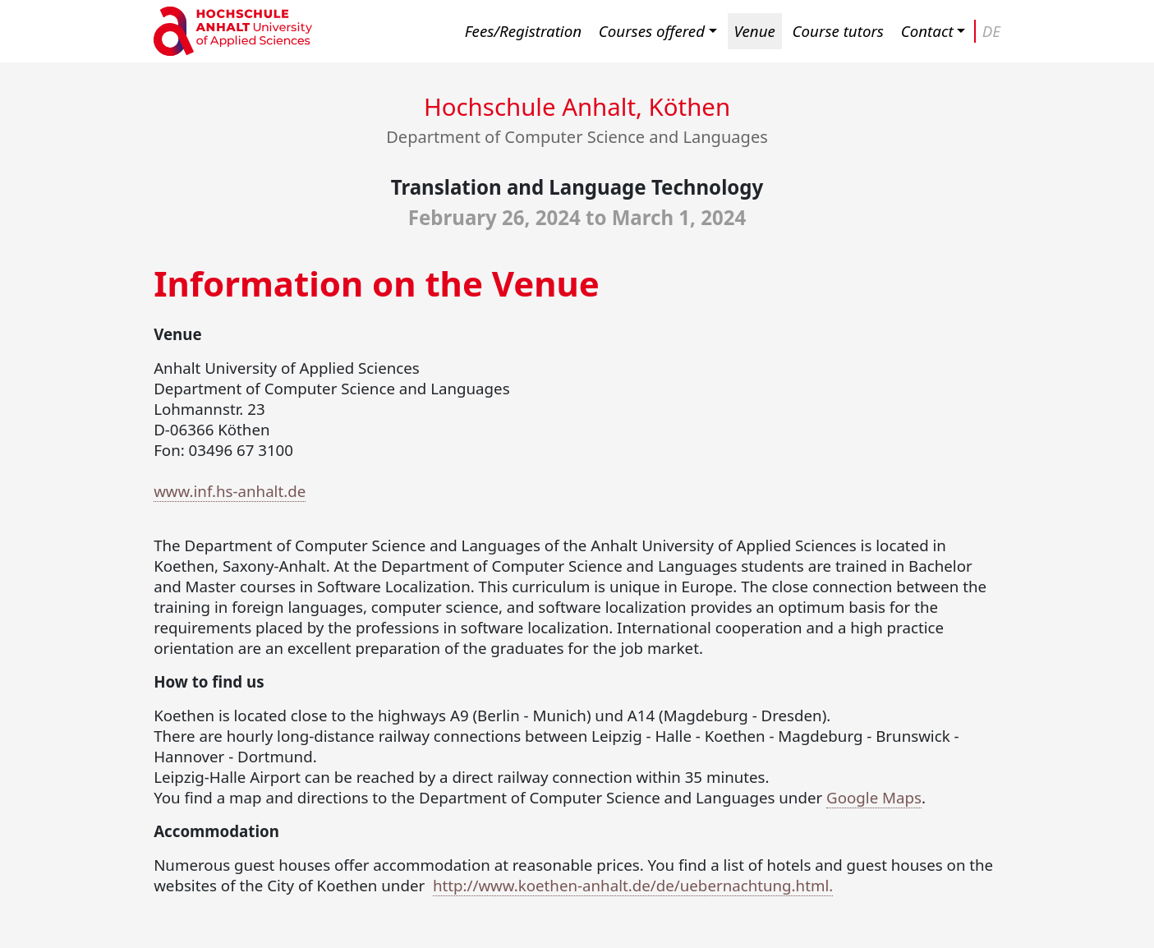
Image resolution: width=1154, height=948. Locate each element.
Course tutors (838, 31)
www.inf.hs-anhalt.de (230, 491)
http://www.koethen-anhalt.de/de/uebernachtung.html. (633, 885)
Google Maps (874, 797)
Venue (754, 31)
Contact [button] (927, 31)
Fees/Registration (523, 31)
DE (991, 31)
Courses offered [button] (652, 31)
